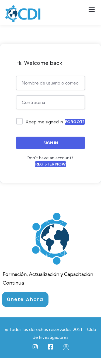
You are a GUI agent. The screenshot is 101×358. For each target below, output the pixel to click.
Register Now (50, 164)
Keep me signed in (44, 121)
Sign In (50, 142)
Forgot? (75, 121)
